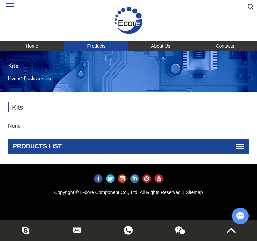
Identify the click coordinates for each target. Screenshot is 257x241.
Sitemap (194, 192)
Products (96, 46)
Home (32, 46)
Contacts (225, 46)
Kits (48, 78)
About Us (160, 46)
